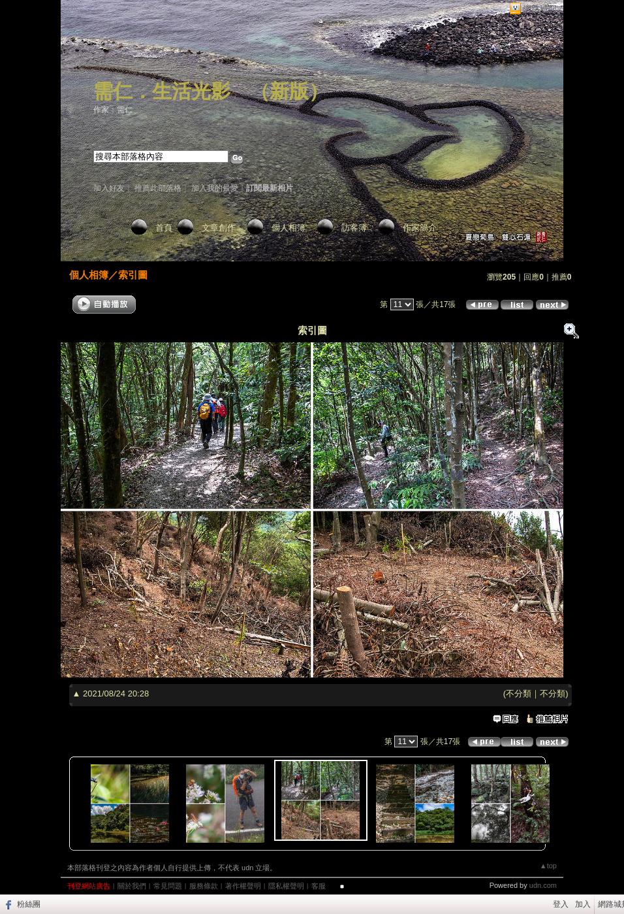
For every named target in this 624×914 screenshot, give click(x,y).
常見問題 (167, 886)
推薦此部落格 (157, 188)
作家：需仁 (113, 109)
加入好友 (109, 188)
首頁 (163, 228)
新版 (289, 91)
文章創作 (219, 228)
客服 (318, 886)
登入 (561, 904)
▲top (548, 866)
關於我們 (131, 886)
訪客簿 (354, 228)
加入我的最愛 (214, 188)
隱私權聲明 (286, 886)
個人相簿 (288, 228)
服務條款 (203, 886)
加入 (583, 904)
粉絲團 (28, 904)
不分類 (518, 693)
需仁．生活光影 (161, 91)
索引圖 (133, 274)
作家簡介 (420, 228)
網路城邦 (540, 9)
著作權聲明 (243, 886)
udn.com (543, 885)
